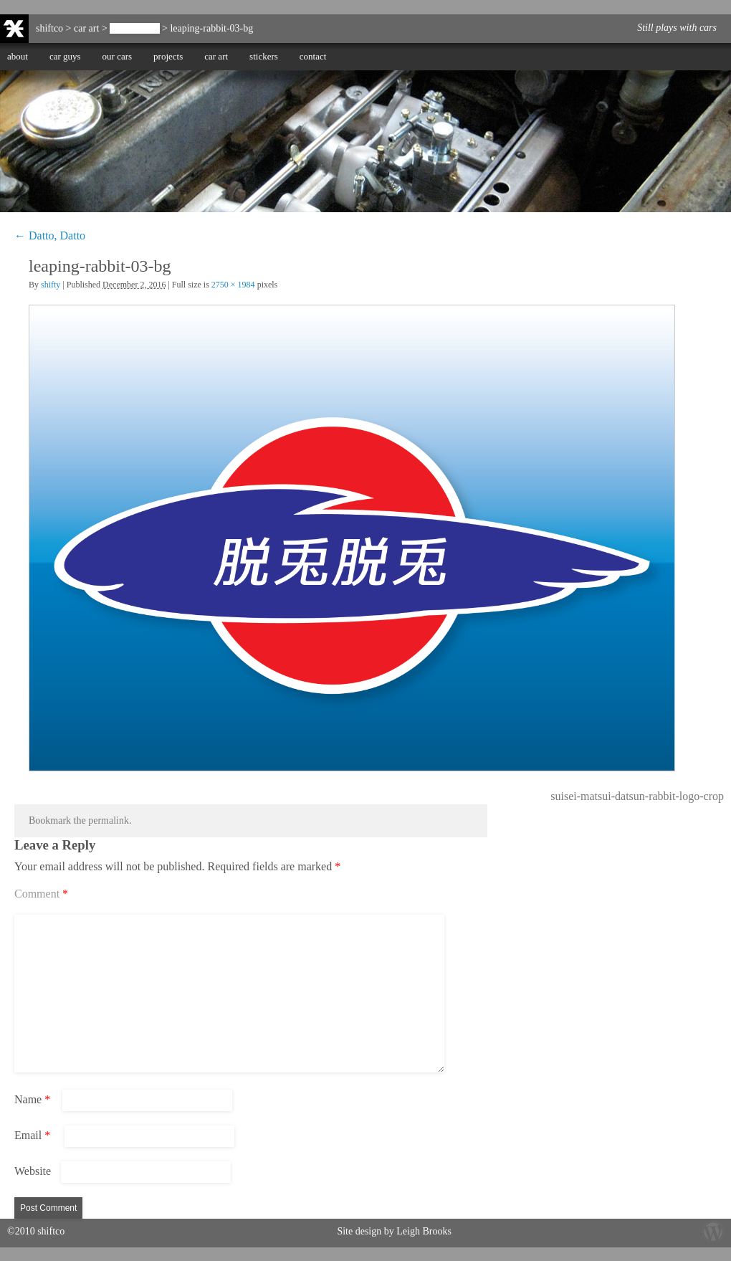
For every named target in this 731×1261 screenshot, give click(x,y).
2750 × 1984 (233, 285)
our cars (117, 56)
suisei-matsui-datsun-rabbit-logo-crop (637, 796)
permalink (108, 820)
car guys (65, 56)
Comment (41, 894)
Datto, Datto (134, 28)
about (17, 56)
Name (32, 1099)
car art (216, 56)
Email (32, 1135)
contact (313, 56)
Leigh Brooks (424, 1231)
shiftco (49, 28)
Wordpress (713, 1231)
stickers (263, 56)
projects (168, 56)
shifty (50, 285)
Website (32, 1171)
